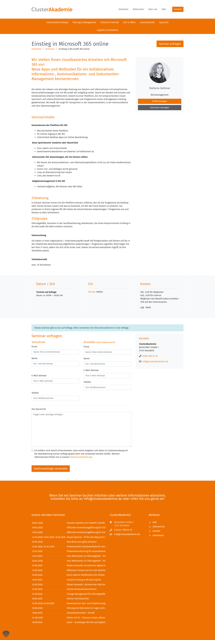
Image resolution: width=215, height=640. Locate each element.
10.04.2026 (37, 532)
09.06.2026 (37, 608)
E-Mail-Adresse (39, 375)
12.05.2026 (37, 570)
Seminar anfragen (170, 43)
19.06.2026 (37, 613)
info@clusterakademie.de (155, 361)
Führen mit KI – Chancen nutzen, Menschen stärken (92, 617)
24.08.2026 (37, 617)
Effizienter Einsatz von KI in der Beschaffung (88, 570)
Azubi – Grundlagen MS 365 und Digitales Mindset (91, 622)
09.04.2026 (37, 527)
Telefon (35, 393)
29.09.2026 (37, 622)
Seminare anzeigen (159, 107)
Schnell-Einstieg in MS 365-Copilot (84, 579)
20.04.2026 (37, 541)
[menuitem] (123, 9)
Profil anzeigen (159, 101)
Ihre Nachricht (39, 409)
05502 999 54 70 (150, 356)
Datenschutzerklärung (81, 457)
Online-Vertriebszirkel (78, 598)
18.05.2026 (37, 575)
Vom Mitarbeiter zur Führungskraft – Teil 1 (87, 556)
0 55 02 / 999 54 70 (123, 530)
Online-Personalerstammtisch (82, 589)
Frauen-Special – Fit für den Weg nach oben (88, 537)
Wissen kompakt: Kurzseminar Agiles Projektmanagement (95, 565)
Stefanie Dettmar (159, 88)
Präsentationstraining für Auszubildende (87, 551)
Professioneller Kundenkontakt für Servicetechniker (92, 546)
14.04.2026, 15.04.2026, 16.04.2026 (49, 537)
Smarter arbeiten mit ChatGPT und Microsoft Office (92, 523)
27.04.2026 (37, 551)
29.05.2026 (37, 598)
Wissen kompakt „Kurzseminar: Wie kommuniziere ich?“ (94, 584)
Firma (34, 346)
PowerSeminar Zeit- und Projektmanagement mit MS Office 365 (98, 603)
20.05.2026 (37, 584)
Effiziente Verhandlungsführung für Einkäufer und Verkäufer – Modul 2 (101, 532)
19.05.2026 (37, 579)
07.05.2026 (37, 565)
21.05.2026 (37, 589)
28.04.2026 (37, 561)
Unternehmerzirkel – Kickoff (80, 613)
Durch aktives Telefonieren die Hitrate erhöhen (90, 575)
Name (34, 358)
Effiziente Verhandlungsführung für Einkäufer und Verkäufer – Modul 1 (101, 527)
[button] (6, 634)
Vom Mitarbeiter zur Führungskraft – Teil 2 (87, 561)
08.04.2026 (37, 523)
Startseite (36, 49)
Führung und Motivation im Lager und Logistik (89, 608)
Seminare (50, 49)
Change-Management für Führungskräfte (86, 594)
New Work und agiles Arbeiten (82, 541)
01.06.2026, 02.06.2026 (43, 603)
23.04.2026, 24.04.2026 (43, 546)
